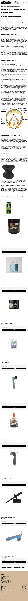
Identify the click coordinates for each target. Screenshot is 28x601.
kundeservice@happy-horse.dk (6, 581)
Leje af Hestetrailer (4, 587)
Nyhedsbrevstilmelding (5, 600)
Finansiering (3, 589)
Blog (2, 596)
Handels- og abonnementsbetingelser (8, 590)
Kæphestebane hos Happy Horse (7, 588)
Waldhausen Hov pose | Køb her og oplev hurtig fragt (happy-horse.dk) (13, 182)
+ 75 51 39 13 (17, 3)
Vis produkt (14, 252)
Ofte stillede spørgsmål (5, 594)
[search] (25, 3)
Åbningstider (3, 595)
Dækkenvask (3, 586)
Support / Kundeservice (5, 591)
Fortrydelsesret (4, 592)
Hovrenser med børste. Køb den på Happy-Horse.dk (13, 63)
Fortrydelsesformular (5, 593)
